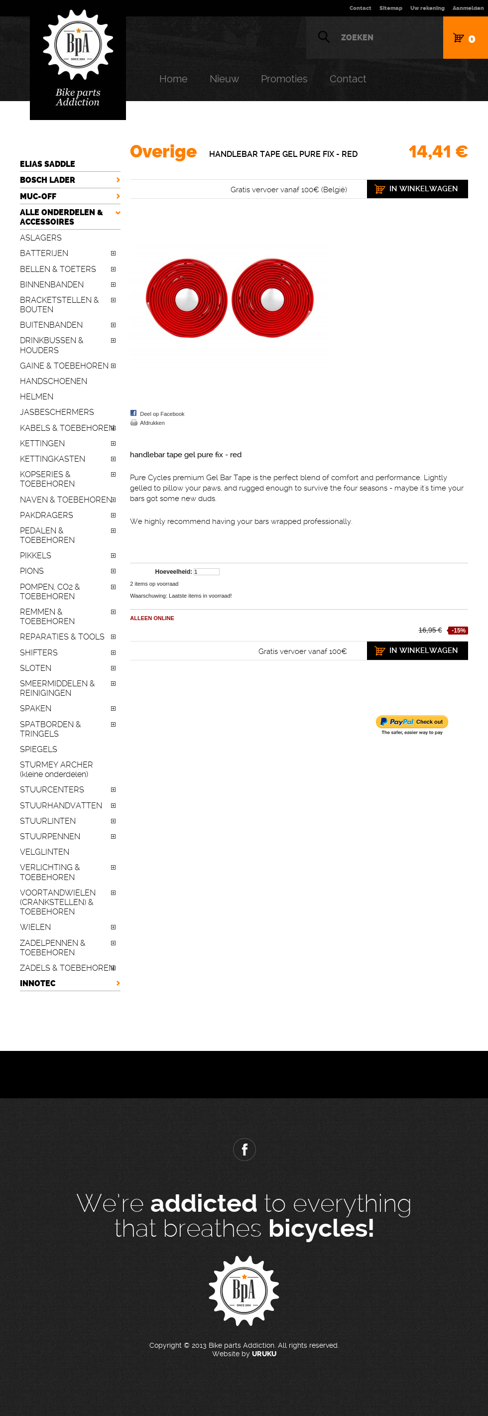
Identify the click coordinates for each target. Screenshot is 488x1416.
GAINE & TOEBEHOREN (64, 366)
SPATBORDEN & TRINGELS (50, 729)
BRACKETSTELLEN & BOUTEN (59, 304)
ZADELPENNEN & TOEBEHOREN (53, 947)
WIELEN (35, 927)
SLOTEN (35, 668)
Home (173, 79)
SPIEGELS (38, 749)
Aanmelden (468, 8)
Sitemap (390, 8)
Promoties (284, 79)
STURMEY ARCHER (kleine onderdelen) (56, 769)
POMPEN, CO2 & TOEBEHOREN (50, 591)
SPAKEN (35, 708)
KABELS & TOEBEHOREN (67, 428)
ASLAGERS (41, 238)
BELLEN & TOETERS (58, 269)
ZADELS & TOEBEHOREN (67, 968)
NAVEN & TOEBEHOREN (66, 500)
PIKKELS (35, 555)
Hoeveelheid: (174, 571)
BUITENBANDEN (51, 325)
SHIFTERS (39, 652)
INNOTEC (37, 983)
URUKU (264, 1354)
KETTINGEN (42, 443)
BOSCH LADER (47, 180)
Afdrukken (152, 423)
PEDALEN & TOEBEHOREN (47, 535)
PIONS (32, 571)
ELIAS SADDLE (47, 164)
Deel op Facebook (162, 414)
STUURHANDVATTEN (61, 805)
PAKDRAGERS (46, 515)
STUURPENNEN (50, 836)
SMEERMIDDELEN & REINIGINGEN (57, 688)
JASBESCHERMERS (57, 412)
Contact (360, 8)
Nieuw (224, 79)
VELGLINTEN (44, 852)
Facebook (244, 1149)
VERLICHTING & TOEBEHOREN (50, 872)
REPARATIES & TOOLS (62, 637)
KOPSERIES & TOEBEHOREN (47, 479)
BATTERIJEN (44, 253)
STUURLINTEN (48, 821)
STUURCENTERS (52, 789)
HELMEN (36, 396)
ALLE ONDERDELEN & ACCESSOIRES (61, 217)
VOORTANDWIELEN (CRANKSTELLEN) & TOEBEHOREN (58, 902)
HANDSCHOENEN (53, 381)
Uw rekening (427, 8)
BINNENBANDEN (52, 284)
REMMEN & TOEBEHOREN (47, 616)
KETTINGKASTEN (52, 459)
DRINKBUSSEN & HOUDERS (52, 345)
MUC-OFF (38, 196)
